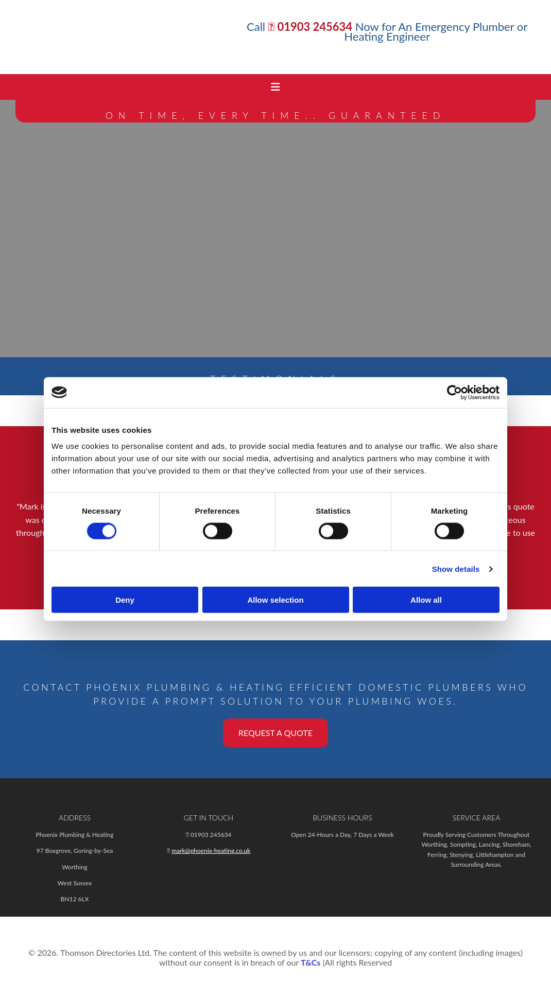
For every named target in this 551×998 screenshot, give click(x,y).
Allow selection (275, 600)
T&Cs (310, 962)
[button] (275, 733)
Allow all (426, 600)
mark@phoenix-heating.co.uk (210, 850)
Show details (456, 568)
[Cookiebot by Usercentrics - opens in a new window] (454, 392)
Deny (124, 600)
